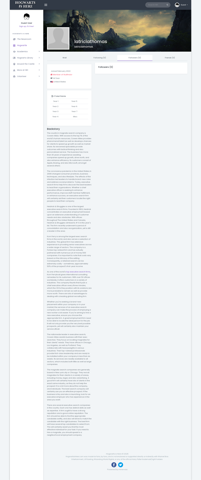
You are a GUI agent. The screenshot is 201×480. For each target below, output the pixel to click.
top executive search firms (78, 271)
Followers (135, 57)
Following (100, 57)
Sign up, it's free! (26, 26)
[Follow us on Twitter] (120, 464)
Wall (65, 57)
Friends (170, 57)
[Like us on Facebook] (113, 464)
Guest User (26, 23)
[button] (181, 5)
